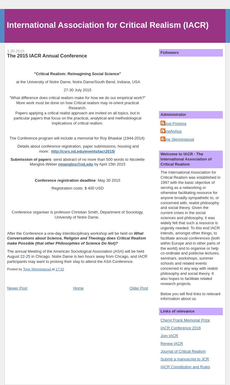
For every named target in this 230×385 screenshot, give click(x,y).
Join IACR (169, 336)
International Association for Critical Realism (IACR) (108, 25)
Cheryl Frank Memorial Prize (185, 320)
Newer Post (17, 288)
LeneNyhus (172, 131)
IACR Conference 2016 (181, 328)
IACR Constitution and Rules (185, 367)
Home (78, 288)
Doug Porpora (174, 123)
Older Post (139, 288)
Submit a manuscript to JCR (185, 359)
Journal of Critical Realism (183, 351)
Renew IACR (172, 343)
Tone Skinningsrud (178, 139)
